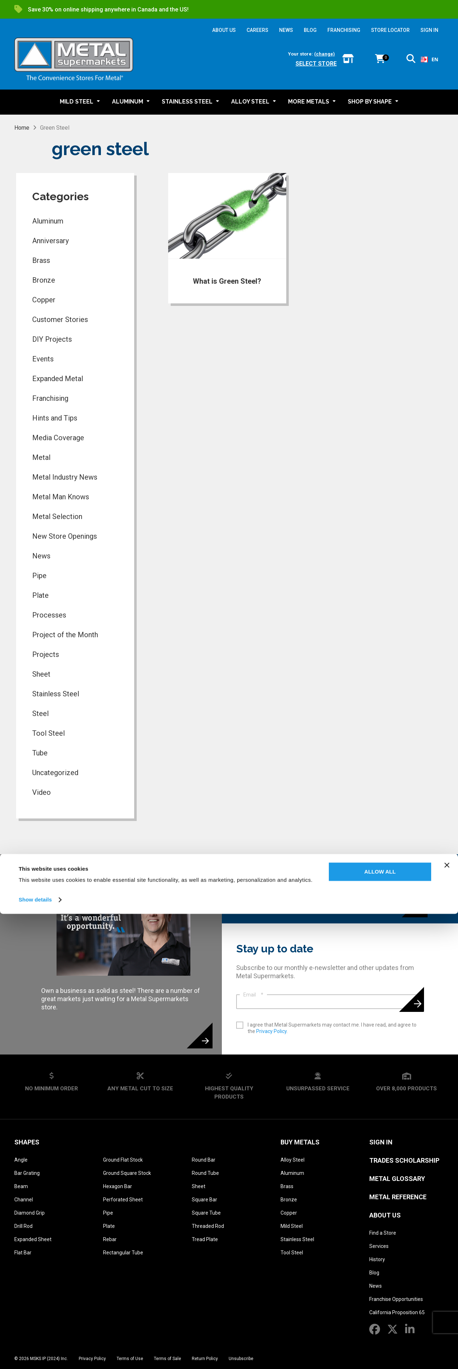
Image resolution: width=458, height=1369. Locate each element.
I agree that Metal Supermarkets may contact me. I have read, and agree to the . (332, 1028)
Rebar (110, 1239)
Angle (21, 1160)
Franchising (50, 398)
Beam (21, 1186)
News (41, 556)
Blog (374, 1273)
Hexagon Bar (117, 1186)
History (377, 1259)
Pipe (39, 575)
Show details (35, 1355)
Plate (40, 595)
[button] (410, 60)
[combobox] (429, 59)
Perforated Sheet (123, 1199)
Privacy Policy (271, 1031)
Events (43, 359)
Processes (49, 615)
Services (379, 1246)
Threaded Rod (208, 1226)
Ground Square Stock (127, 1173)
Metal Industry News (64, 477)
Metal (41, 457)
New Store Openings (64, 536)
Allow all (380, 1327)
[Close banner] (446, 1320)
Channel (23, 1199)
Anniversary (50, 240)
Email (253, 995)
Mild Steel (292, 1226)
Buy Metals (300, 1142)
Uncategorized (55, 772)
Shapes (26, 1142)
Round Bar (203, 1160)
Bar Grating (27, 1173)
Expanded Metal (57, 378)
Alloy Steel (292, 1160)
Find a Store (382, 1233)
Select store (316, 63)
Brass (41, 260)
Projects (45, 654)
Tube (40, 753)
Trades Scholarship (404, 1160)
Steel (40, 713)
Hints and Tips (54, 418)
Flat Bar (22, 1252)
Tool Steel (48, 733)
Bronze (43, 280)
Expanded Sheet (33, 1239)
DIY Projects (52, 339)
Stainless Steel (55, 694)
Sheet (41, 674)
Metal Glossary (397, 1178)
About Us (385, 1215)
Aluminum (47, 221)
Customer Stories (60, 319)
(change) (324, 54)
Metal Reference (398, 1197)
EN (429, 59)
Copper (43, 300)
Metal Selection (57, 516)
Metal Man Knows (60, 497)
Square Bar (204, 1199)
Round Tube (205, 1173)
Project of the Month (65, 634)
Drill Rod (23, 1226)
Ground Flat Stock (123, 1160)
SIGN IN (429, 30)
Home (21, 127)
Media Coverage (58, 437)
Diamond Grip (29, 1213)
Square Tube (206, 1213)
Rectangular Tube (123, 1252)
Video (41, 792)
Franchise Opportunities (396, 1299)
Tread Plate (205, 1239)
